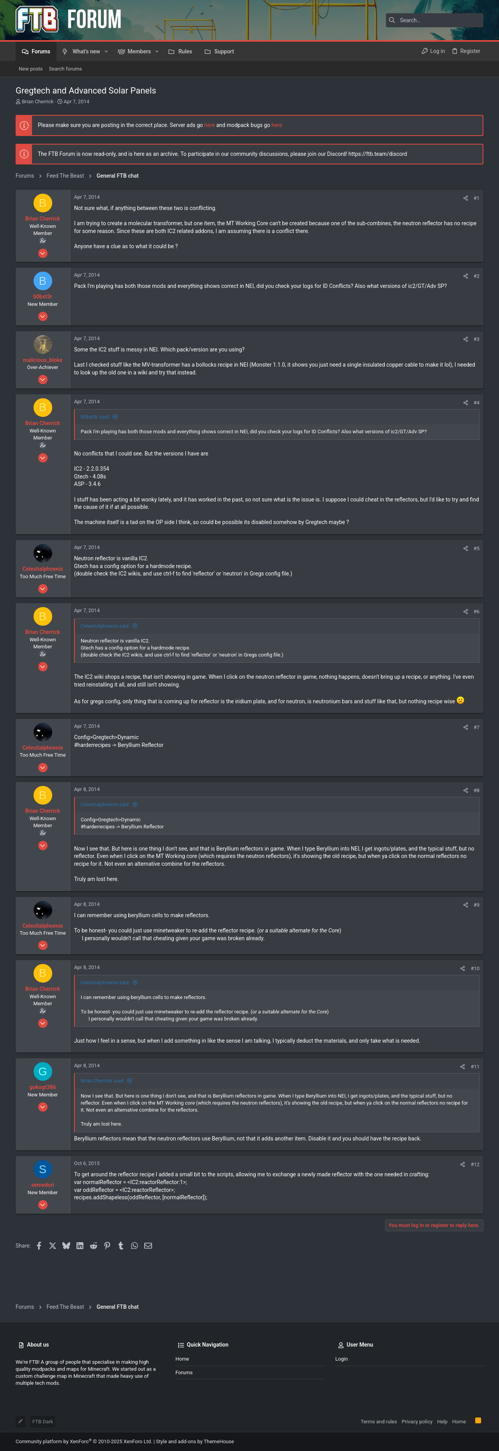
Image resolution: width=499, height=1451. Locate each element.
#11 (475, 1102)
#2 (477, 311)
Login (341, 1359)
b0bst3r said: (95, 452)
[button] (106, 51)
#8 (477, 825)
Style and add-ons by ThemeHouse (195, 1441)
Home (182, 1359)
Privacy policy (417, 1422)
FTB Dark (42, 1422)
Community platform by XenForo (84, 1441)
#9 (477, 940)
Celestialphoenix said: (105, 661)
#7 (477, 762)
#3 (477, 374)
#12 (475, 1199)
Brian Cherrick (37, 101)
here (209, 125)
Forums (184, 1372)
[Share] (465, 233)
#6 (477, 647)
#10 (475, 1003)
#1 (477, 233)
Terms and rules (379, 1422)
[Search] (434, 20)
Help (442, 1422)
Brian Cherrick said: (102, 1116)
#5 (477, 583)
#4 (477, 438)
